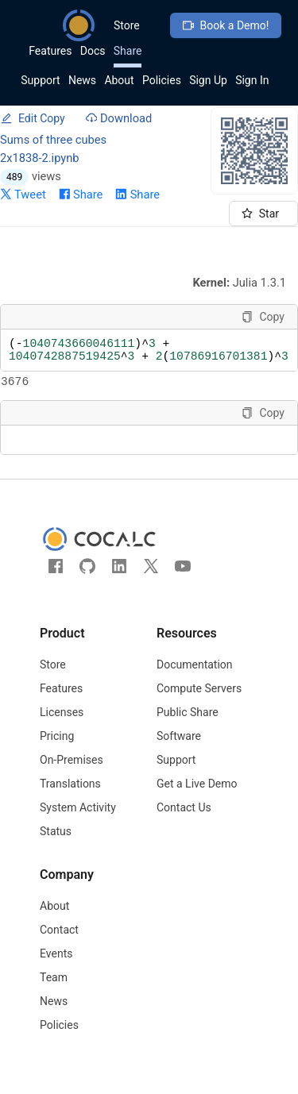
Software (179, 748)
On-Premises (71, 772)
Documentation (195, 677)
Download (119, 118)
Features (50, 50)
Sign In (252, 80)
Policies (161, 80)
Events (56, 966)
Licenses (61, 724)
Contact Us (184, 820)
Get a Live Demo (197, 796)
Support (40, 80)
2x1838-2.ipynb (39, 158)
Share (128, 50)
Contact (59, 942)
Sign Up (208, 80)
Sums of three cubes (53, 140)
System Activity (78, 820)
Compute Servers (199, 701)
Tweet (23, 194)
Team (54, 990)
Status (56, 844)
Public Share (188, 724)
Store (127, 25)
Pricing (57, 748)
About (119, 80)
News (82, 80)
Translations (70, 796)
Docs (93, 50)
